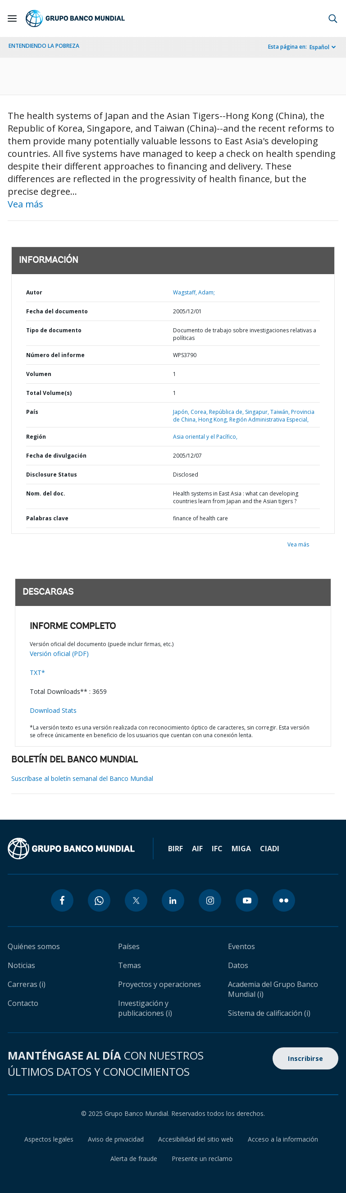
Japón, (182, 412)
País (32, 412)
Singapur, (257, 412)
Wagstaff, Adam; (194, 292)
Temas (129, 965)
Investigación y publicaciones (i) (145, 1008)
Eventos (241, 946)
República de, (227, 412)
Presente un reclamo (202, 1158)
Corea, (200, 412)
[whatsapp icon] (99, 900)
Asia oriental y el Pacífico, (205, 436)
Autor (34, 292)
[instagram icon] (210, 900)
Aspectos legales (48, 1139)
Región (36, 436)
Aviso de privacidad (116, 1139)
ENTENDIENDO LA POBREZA (44, 46)
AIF (197, 848)
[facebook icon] (62, 900)
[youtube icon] (247, 900)
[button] (333, 18)
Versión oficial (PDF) (59, 653)
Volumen (38, 374)
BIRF (175, 848)
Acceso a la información (283, 1139)
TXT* (37, 672)
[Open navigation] (12, 18)
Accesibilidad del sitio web (195, 1139)
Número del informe (55, 355)
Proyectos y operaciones (159, 984)
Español (319, 47)
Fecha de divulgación (56, 455)
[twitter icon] (136, 900)
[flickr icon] (284, 900)
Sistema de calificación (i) (269, 1013)
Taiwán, (280, 412)
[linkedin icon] (173, 900)
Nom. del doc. (45, 493)
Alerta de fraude (133, 1158)
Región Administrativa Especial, (269, 419)
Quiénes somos (34, 946)
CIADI (269, 848)
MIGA (241, 848)
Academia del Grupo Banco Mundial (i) (273, 989)
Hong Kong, (213, 419)
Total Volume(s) (49, 393)
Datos (238, 965)
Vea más (25, 204)
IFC (217, 848)
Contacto (23, 1003)
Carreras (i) (27, 984)
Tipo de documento (54, 330)
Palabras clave (47, 518)
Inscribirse (305, 1058)
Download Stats (53, 710)
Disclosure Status (51, 474)
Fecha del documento (57, 311)
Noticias (21, 965)
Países (129, 946)
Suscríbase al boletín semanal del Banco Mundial (82, 778)
